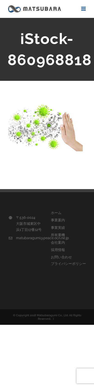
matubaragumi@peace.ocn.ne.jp (29, 238)
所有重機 (58, 235)
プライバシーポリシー (68, 264)
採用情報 (58, 250)
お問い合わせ (61, 257)
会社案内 (58, 242)
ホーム (56, 213)
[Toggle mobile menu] (83, 8)
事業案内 (58, 220)
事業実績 (58, 228)
